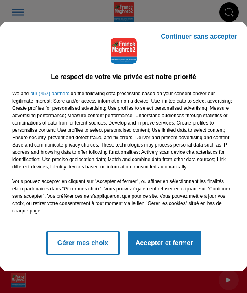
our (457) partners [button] (49, 93)
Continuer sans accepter (199, 36)
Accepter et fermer (164, 242)
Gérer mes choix (82, 242)
